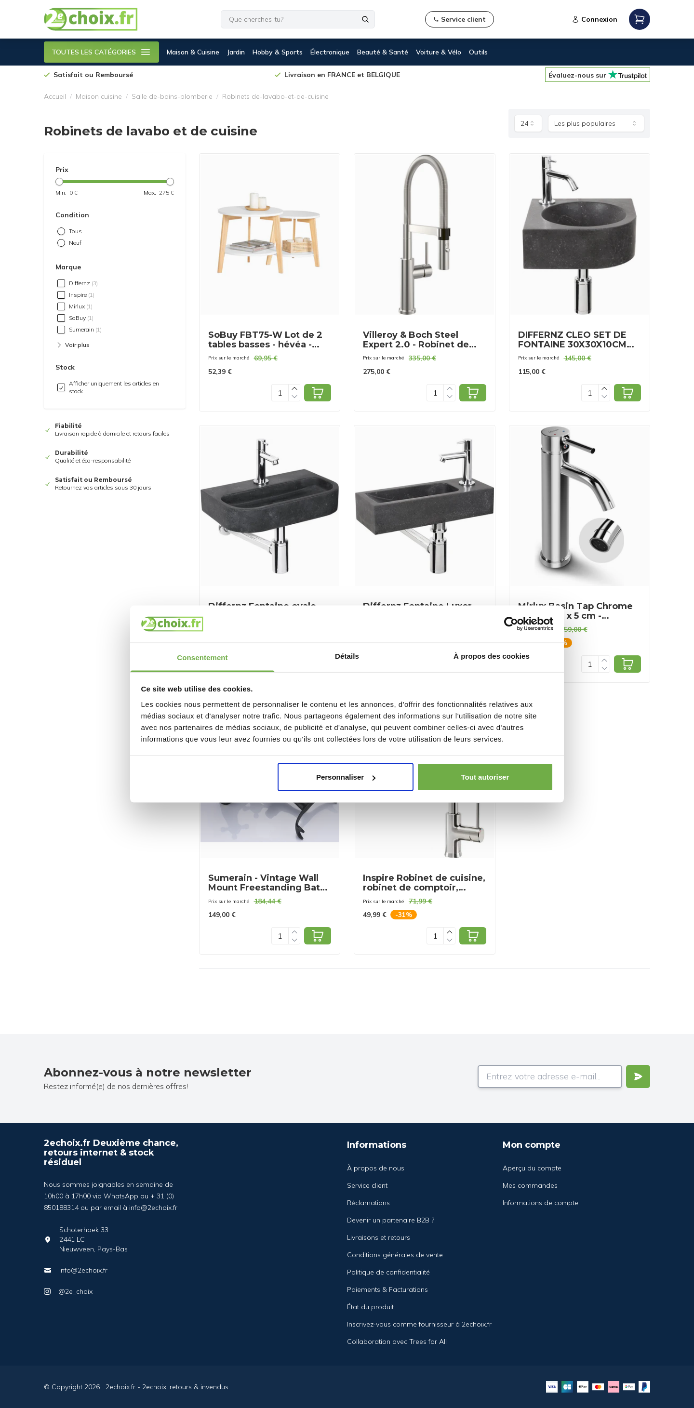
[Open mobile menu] (639, 19)
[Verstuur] (638, 1076)
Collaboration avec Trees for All (397, 1341)
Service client (367, 1185)
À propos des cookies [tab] (492, 655)
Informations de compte (540, 1202)
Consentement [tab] (202, 657)
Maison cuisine (99, 96)
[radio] (61, 231)
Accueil (55, 96)
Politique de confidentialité (388, 1272)
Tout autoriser (485, 777)
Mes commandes (530, 1185)
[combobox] (528, 123)
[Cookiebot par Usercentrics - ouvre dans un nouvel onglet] (511, 624)
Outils (478, 52)
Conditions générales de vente (395, 1254)
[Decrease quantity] (294, 397)
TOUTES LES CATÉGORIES (101, 52)
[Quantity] (280, 392)
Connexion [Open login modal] (594, 19)
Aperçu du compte (532, 1168)
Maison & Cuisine (193, 52)
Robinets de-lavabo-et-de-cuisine (275, 96)
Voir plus (72, 345)
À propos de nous (375, 1168)
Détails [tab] (347, 655)
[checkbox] (61, 283)
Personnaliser (345, 777)
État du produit (370, 1306)
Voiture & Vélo (438, 52)
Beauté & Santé (382, 52)
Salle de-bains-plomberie (172, 96)
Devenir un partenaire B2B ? (390, 1220)
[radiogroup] (114, 237)
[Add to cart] (317, 392)
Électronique (329, 52)
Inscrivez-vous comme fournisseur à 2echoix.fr (419, 1324)
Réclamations (368, 1202)
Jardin (236, 52)
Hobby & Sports (278, 52)
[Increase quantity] (294, 389)
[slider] (59, 182)
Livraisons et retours (378, 1237)
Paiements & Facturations (387, 1289)
